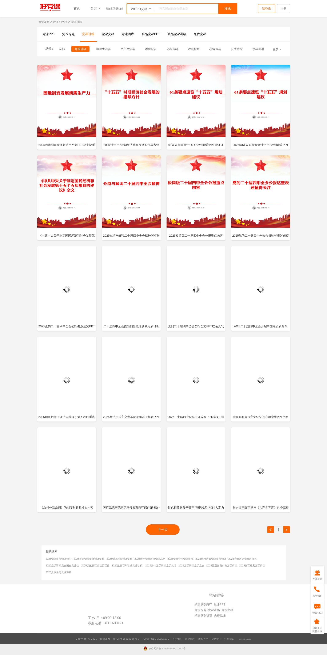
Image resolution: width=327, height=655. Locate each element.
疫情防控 (237, 49)
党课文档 (108, 34)
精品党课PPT (150, 34)
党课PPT (49, 34)
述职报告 (151, 49)
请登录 (266, 8)
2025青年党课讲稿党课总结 (150, 558)
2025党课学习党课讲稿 (180, 558)
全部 (62, 49)
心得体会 (215, 49)
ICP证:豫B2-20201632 (156, 639)
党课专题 (68, 34)
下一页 (163, 529)
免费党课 (200, 34)
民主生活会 (127, 49)
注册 (283, 8)
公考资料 (172, 49)
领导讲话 (258, 49)
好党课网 (44, 22)
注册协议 (229, 639)
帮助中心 (216, 639)
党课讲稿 (76, 22)
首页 (77, 8)
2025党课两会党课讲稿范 (242, 558)
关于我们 (177, 639)
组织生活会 (103, 49)
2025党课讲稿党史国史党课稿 (62, 565)
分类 (94, 8)
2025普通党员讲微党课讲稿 (88, 558)
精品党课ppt (114, 8)
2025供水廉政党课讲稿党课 (210, 558)
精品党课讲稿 (176, 34)
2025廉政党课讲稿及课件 (95, 565)
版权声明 (203, 639)
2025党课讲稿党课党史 (59, 558)
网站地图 (190, 639)
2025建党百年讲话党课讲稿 (127, 565)
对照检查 (194, 49)
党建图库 (127, 34)
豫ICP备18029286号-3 (126, 639)
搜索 (227, 8)
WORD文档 (60, 22)
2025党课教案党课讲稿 (119, 558)
